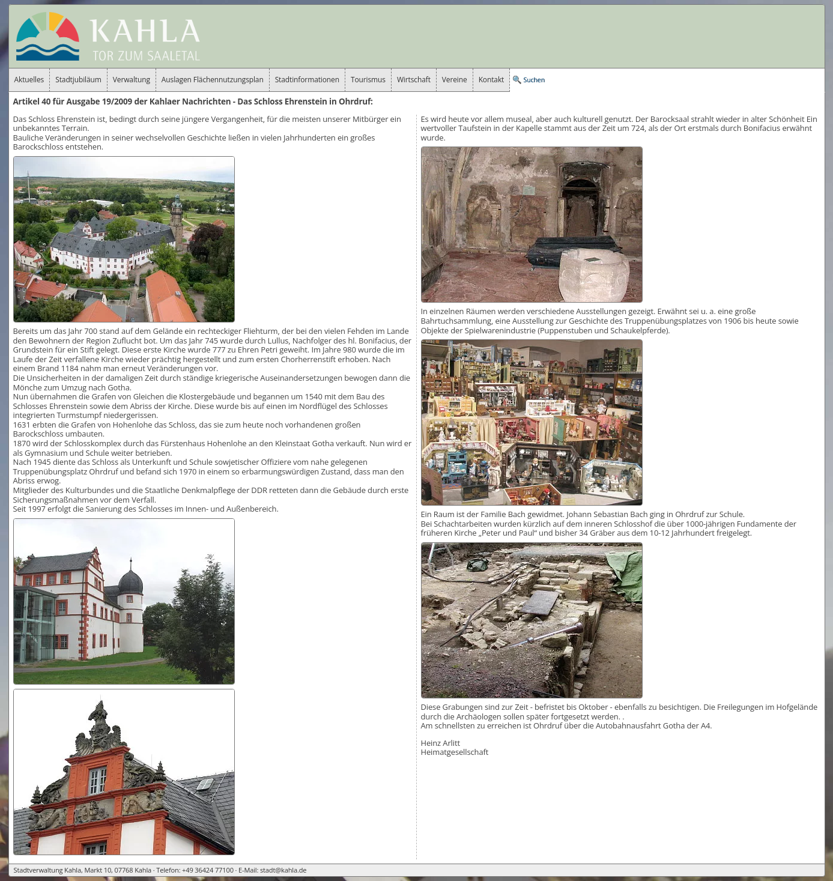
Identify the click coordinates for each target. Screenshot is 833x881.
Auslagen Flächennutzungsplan (213, 79)
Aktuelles (29, 79)
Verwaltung (131, 79)
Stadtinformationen (307, 79)
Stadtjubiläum (78, 79)
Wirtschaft (414, 79)
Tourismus (368, 79)
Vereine (454, 79)
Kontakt (491, 79)
